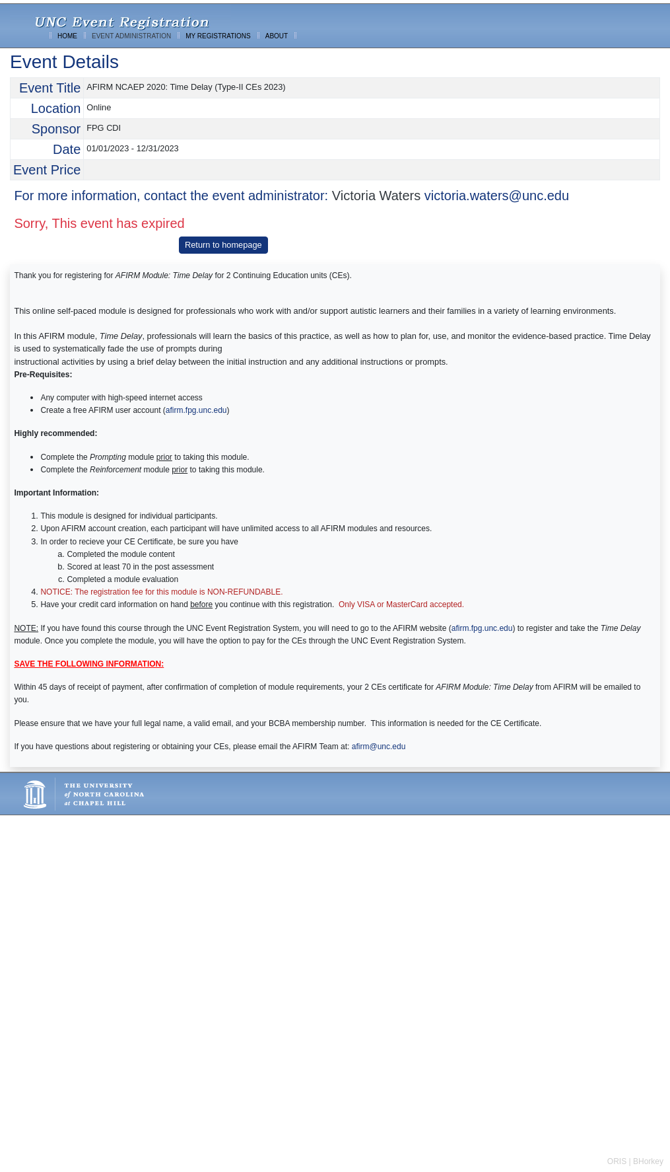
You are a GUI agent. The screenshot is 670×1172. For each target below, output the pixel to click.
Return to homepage (223, 245)
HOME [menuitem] (67, 36)
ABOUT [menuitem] (276, 36)
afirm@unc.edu (379, 746)
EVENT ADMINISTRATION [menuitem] (131, 36)
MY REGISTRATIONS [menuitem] (218, 36)
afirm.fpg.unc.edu (196, 410)
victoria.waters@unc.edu (496, 195)
